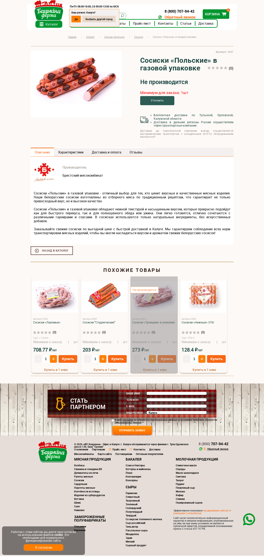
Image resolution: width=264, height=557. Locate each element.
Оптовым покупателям (149, 455)
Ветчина (79, 500)
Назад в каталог (55, 252)
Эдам (129, 539)
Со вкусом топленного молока (144, 520)
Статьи (189, 24)
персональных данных (128, 423)
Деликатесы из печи (86, 474)
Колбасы (79, 466)
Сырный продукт (136, 546)
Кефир (179, 496)
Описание (42, 153)
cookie (58, 535)
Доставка (209, 24)
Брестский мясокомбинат (83, 176)
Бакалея (133, 460)
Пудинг (180, 485)
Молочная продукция (197, 460)
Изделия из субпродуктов (89, 496)
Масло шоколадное (187, 474)
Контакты (169, 24)
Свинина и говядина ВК (88, 470)
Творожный (133, 501)
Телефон (132, 401)
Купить (68, 359)
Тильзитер (132, 527)
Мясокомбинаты (84, 455)
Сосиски (79, 481)
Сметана (181, 477)
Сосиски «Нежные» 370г (198, 324)
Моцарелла (132, 535)
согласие (128, 421)
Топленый (131, 505)
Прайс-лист (145, 24)
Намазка (79, 511)
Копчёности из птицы (87, 492)
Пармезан (131, 494)
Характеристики (70, 153)
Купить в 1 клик (56, 371)
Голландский (133, 509)
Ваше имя (133, 395)
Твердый (131, 516)
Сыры (131, 488)
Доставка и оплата (106, 153)
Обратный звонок (176, 17)
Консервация (133, 477)
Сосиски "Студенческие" (99, 324)
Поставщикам (123, 455)
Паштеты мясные (84, 489)
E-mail (130, 407)
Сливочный (133, 498)
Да (79, 19)
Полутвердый (134, 513)
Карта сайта (105, 455)
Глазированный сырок (189, 503)
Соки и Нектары (135, 466)
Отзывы (136, 153)
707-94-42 (213, 445)
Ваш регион (134, 414)
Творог (180, 481)
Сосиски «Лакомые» (46, 324)
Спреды (180, 470)
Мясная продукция (92, 460)
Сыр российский (135, 524)
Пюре (129, 474)
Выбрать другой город (102, 19)
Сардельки (80, 485)
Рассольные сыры (137, 531)
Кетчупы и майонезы (138, 470)
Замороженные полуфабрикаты (90, 520)
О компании (81, 450)
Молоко (180, 492)
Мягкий (130, 542)
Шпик (77, 503)
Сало (77, 507)
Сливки (180, 500)
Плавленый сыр (185, 489)
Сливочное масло (186, 466)
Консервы (132, 481)
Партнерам (98, 450)
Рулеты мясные (83, 477)
